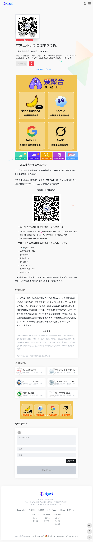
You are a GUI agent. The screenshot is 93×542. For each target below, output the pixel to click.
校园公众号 (29, 40)
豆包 (48, 510)
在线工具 (32, 510)
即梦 (69, 510)
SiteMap (71, 536)
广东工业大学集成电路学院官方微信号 (46, 58)
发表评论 (70, 461)
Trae (54, 510)
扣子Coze (61, 510)
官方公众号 (20, 40)
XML (76, 536)
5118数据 (47, 302)
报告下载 (46, 521)
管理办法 (35, 518)
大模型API (46, 518)
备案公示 (35, 515)
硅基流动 (41, 510)
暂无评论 (23, 423)
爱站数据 (59, 302)
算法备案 (35, 521)
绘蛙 (74, 510)
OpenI (29, 536)
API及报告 (46, 515)
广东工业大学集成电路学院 (52, 56)
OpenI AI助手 (22, 510)
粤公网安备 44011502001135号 (57, 536)
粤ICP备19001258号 (38, 536)
